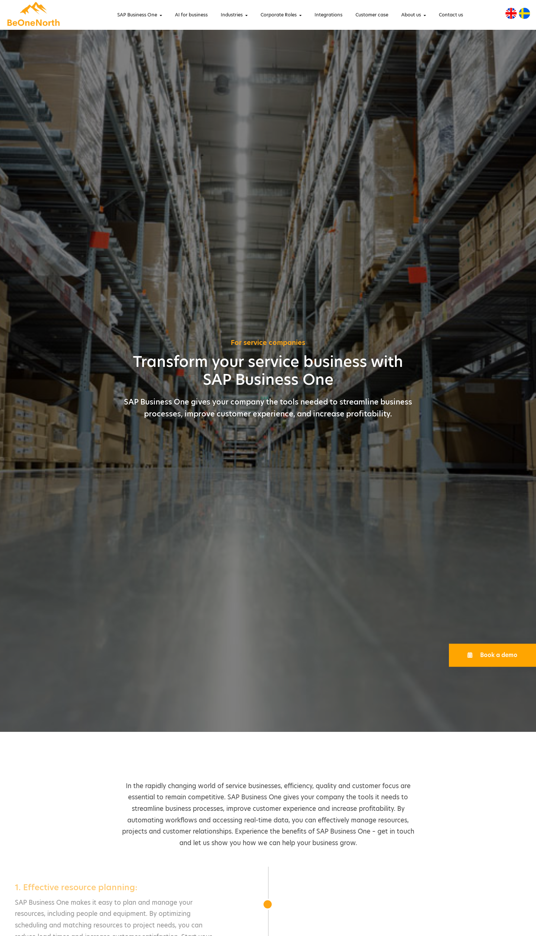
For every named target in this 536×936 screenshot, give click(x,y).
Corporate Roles (279, 15)
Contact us (451, 15)
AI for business (191, 15)
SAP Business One (137, 15)
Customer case (371, 15)
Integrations (328, 15)
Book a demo (492, 655)
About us (411, 15)
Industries (232, 15)
